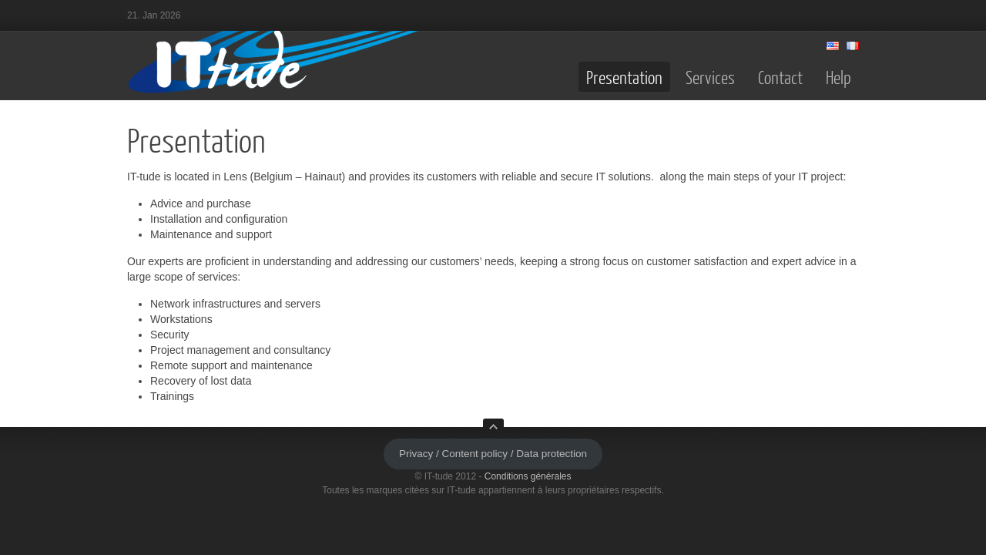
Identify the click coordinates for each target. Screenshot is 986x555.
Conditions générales (528, 476)
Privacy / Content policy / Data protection (493, 453)
